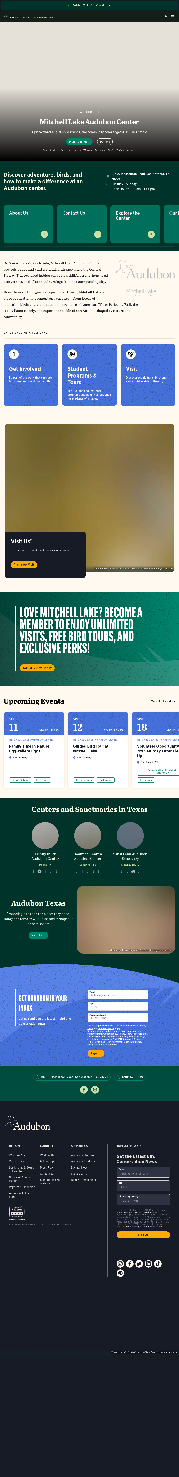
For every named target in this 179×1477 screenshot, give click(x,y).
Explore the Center (128, 215)
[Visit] (148, 375)
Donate (105, 141)
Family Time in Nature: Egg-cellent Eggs (34, 750)
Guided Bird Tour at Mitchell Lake (98, 750)
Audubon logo (11, 16)
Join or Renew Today (37, 668)
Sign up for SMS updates (50, 1181)
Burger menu (172, 16)
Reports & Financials (22, 1187)
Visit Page (38, 935)
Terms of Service (106, 1028)
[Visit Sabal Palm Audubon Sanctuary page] (130, 847)
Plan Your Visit (79, 141)
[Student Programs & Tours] (89, 375)
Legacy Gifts (79, 1173)
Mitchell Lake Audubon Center (38, 18)
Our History (16, 1161)
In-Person (42, 780)
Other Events (84, 780)
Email (92, 992)
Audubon (27, 1123)
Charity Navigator (17, 1212)
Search (166, 16)
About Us (18, 213)
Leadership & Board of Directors (21, 1169)
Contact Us (73, 213)
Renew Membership (83, 1180)
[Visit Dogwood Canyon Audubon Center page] (87, 847)
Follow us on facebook (84, 1090)
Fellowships (47, 1161)
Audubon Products (83, 1161)
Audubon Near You (83, 1155)
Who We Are (17, 1155)
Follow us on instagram (95, 1090)
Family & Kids (20, 780)
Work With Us (49, 1155)
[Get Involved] (31, 375)
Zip (91, 1003)
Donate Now (79, 1167)
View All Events (162, 701)
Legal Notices (42, 1224)
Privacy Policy (54, 1224)
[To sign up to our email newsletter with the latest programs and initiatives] (118, 994)
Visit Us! (21, 541)
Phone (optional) (98, 1015)
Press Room (47, 1167)
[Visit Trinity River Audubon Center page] (45, 847)
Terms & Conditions (107, 1044)
